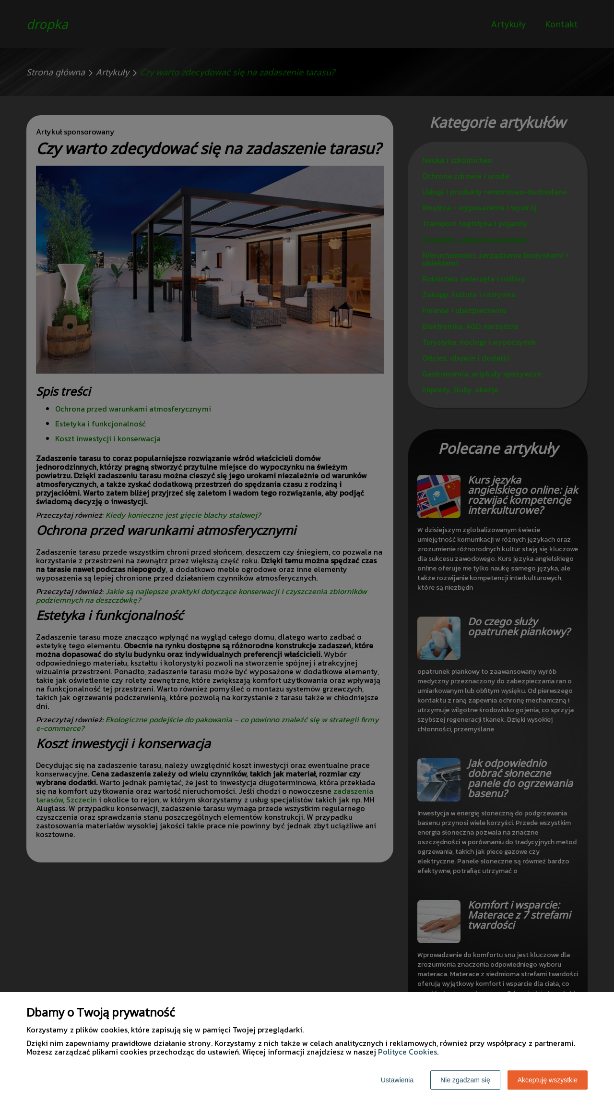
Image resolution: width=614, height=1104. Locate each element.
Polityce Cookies (407, 1051)
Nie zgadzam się (465, 1080)
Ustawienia (397, 1080)
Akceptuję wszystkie (548, 1080)
